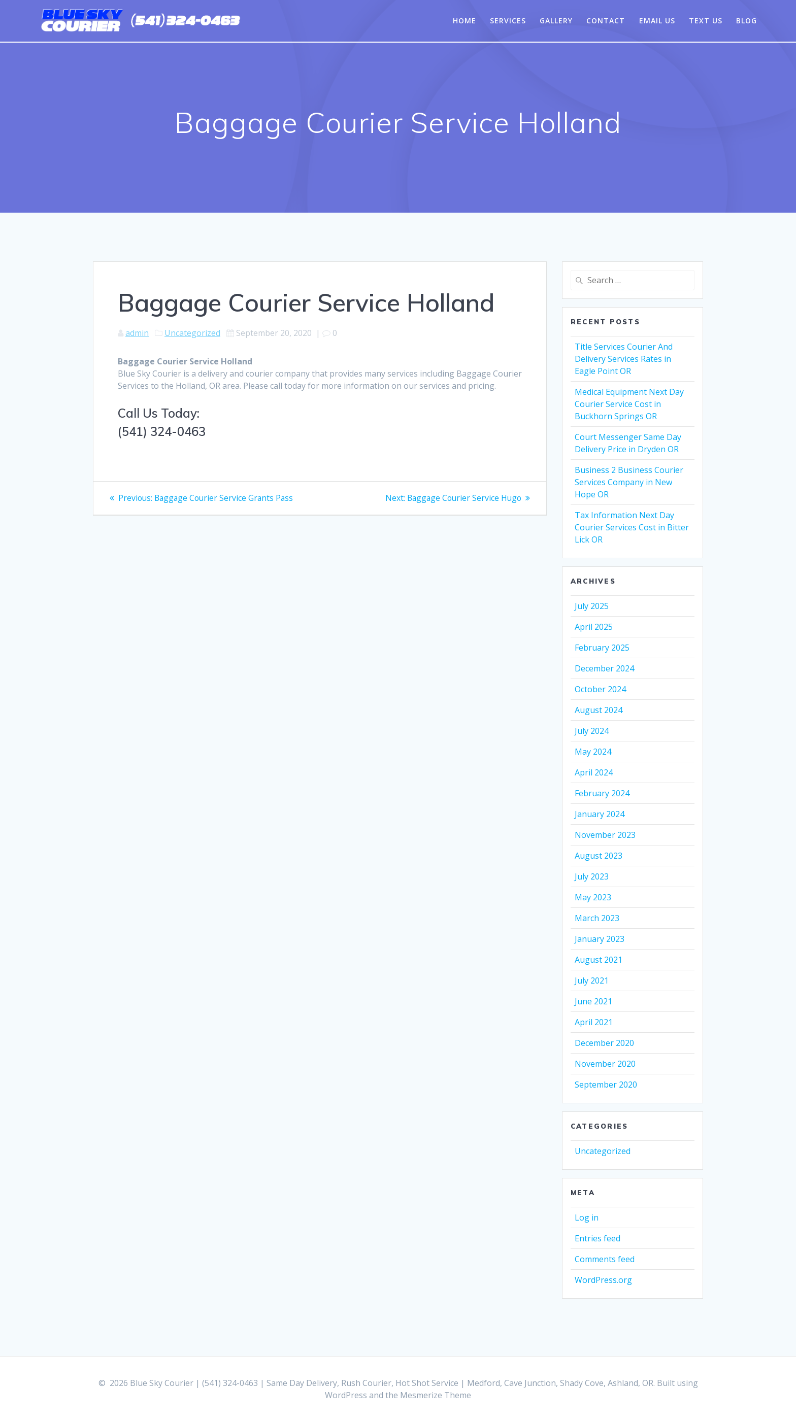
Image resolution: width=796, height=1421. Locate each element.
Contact (605, 20)
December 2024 (604, 668)
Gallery (556, 20)
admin (137, 333)
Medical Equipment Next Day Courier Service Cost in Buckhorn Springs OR (629, 404)
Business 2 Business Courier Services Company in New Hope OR (629, 482)
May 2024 (593, 751)
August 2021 (598, 959)
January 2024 (599, 814)
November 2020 (605, 1063)
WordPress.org (603, 1279)
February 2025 (602, 647)
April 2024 (594, 772)
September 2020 (606, 1084)
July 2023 (592, 876)
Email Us (657, 20)
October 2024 (600, 689)
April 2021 (594, 1022)
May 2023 (593, 897)
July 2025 (592, 606)
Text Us (705, 20)
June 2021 (593, 1001)
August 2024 (598, 710)
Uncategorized (192, 333)
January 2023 (599, 938)
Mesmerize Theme (435, 1395)
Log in (587, 1217)
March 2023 (597, 918)
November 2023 (605, 834)
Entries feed (597, 1238)
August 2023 (598, 855)
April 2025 (594, 626)
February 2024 (602, 793)
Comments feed (605, 1259)
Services (508, 20)
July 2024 (592, 730)
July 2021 (592, 980)
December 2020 (604, 1042)
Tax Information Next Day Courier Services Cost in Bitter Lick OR (632, 527)
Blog (746, 20)
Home (464, 20)
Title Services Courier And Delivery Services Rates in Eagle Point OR (624, 359)
